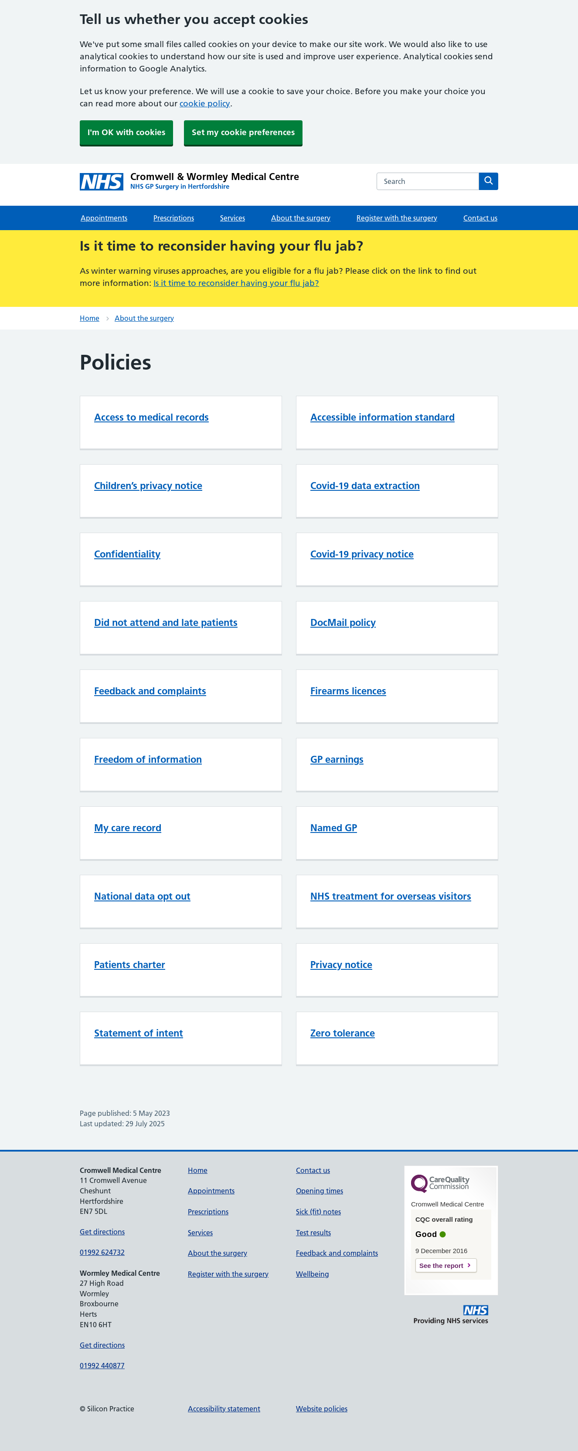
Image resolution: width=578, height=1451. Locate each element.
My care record (127, 828)
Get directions (102, 1231)
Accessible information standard (382, 417)
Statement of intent (138, 1033)
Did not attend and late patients (166, 622)
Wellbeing (312, 1274)
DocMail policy (343, 622)
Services (232, 218)
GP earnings (337, 759)
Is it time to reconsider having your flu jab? (236, 283)
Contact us (480, 218)
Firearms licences (348, 691)
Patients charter (129, 964)
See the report (441, 1265)
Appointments (104, 218)
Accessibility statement (224, 1408)
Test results (313, 1232)
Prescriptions (173, 218)
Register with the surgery (397, 218)
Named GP (333, 828)
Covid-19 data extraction (365, 485)
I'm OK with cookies (126, 132)
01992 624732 (102, 1252)
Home (89, 318)
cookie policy (205, 104)
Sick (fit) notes (318, 1211)
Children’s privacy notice (148, 485)
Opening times (319, 1190)
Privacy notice (341, 964)
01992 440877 (102, 1365)
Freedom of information (148, 759)
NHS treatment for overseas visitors (390, 896)
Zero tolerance (342, 1033)
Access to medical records (151, 417)
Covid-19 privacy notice (362, 554)
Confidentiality (127, 554)
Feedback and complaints (150, 691)
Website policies (321, 1408)
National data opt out (142, 896)
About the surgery (300, 218)
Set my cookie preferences (243, 132)
